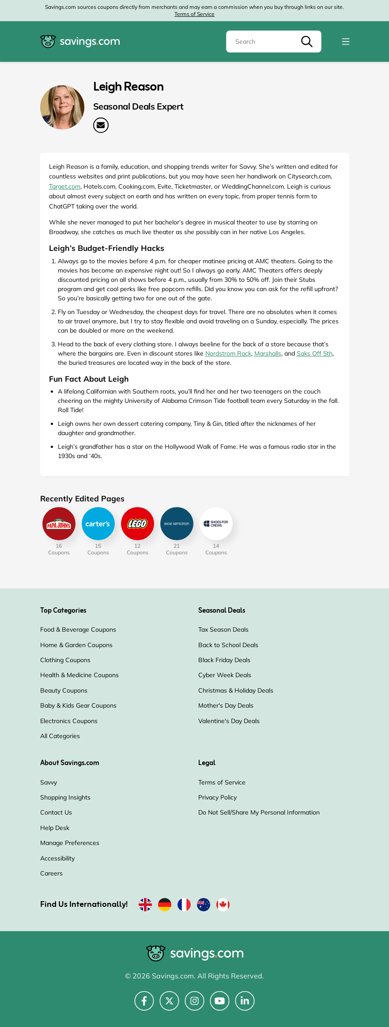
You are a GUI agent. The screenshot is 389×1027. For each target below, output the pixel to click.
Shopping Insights (65, 797)
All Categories (60, 736)
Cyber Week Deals (224, 675)
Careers (51, 873)
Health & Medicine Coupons (79, 675)
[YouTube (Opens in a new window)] (220, 1006)
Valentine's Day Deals (229, 721)
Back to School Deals (228, 645)
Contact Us (56, 812)
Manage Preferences (69, 843)
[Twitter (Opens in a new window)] (169, 1006)
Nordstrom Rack (228, 353)
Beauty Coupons (63, 690)
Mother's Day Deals (225, 705)
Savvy (48, 782)
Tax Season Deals (223, 629)
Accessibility (57, 858)
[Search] (273, 41)
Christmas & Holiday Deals (235, 690)
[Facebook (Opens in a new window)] (144, 1006)
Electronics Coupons (69, 721)
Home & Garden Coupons (76, 645)
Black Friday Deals (224, 660)
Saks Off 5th (314, 353)
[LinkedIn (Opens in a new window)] (245, 1006)
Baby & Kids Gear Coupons (78, 705)
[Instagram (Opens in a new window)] (194, 1006)
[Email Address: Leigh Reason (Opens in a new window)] (101, 125)
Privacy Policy (217, 797)
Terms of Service (194, 14)
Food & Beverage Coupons (78, 629)
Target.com (64, 186)
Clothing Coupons (65, 660)
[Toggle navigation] (346, 41)
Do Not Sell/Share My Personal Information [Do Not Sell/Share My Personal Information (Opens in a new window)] (259, 812)
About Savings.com (69, 763)
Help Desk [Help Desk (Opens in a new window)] (54, 828)
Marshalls (267, 353)
